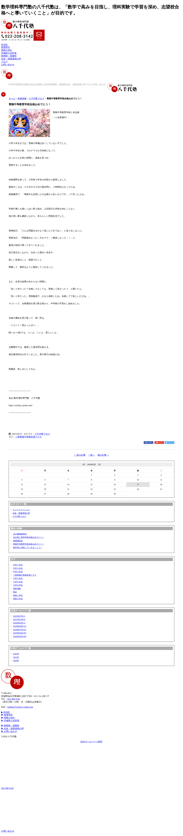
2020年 (16, 660)
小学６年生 (18, 585)
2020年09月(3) (19, 623)
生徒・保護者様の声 (11, 59)
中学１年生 (18, 565)
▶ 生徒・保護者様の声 (12, 728)
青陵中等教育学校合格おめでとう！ (28, 544)
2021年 (16, 657)
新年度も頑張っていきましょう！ (27, 547)
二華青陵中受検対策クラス (28, 437)
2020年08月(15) (19, 626)
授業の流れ (6, 50)
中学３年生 (18, 572)
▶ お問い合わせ (9, 731)
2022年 (16, 654)
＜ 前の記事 (79, 455)
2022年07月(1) (19, 616)
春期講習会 (18, 541)
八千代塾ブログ (36, 98)
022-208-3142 (13, 699)
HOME (4, 44)
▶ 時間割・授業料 (10, 725)
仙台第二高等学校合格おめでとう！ (28, 537)
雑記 (15, 592)
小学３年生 (18, 578)
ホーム (12, 98)
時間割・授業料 (9, 56)
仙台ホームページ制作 (91, 741)
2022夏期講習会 (20, 534)
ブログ (4, 62)
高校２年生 (18, 599)
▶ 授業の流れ (8, 717)
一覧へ (91, 455)
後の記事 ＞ (103, 455)
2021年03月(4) (19, 619)
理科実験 (17, 588)
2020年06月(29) (19, 633)
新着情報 (22, 98)
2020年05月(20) (19, 636)
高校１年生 (18, 595)
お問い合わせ (7, 64)
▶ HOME (5, 712)
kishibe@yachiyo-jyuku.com (20, 707)
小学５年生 (18, 582)
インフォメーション (21, 510)
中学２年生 (18, 568)
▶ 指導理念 (7, 715)
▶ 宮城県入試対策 (10, 720)
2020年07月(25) (19, 630)
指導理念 (5, 47)
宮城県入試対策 (9, 53)
